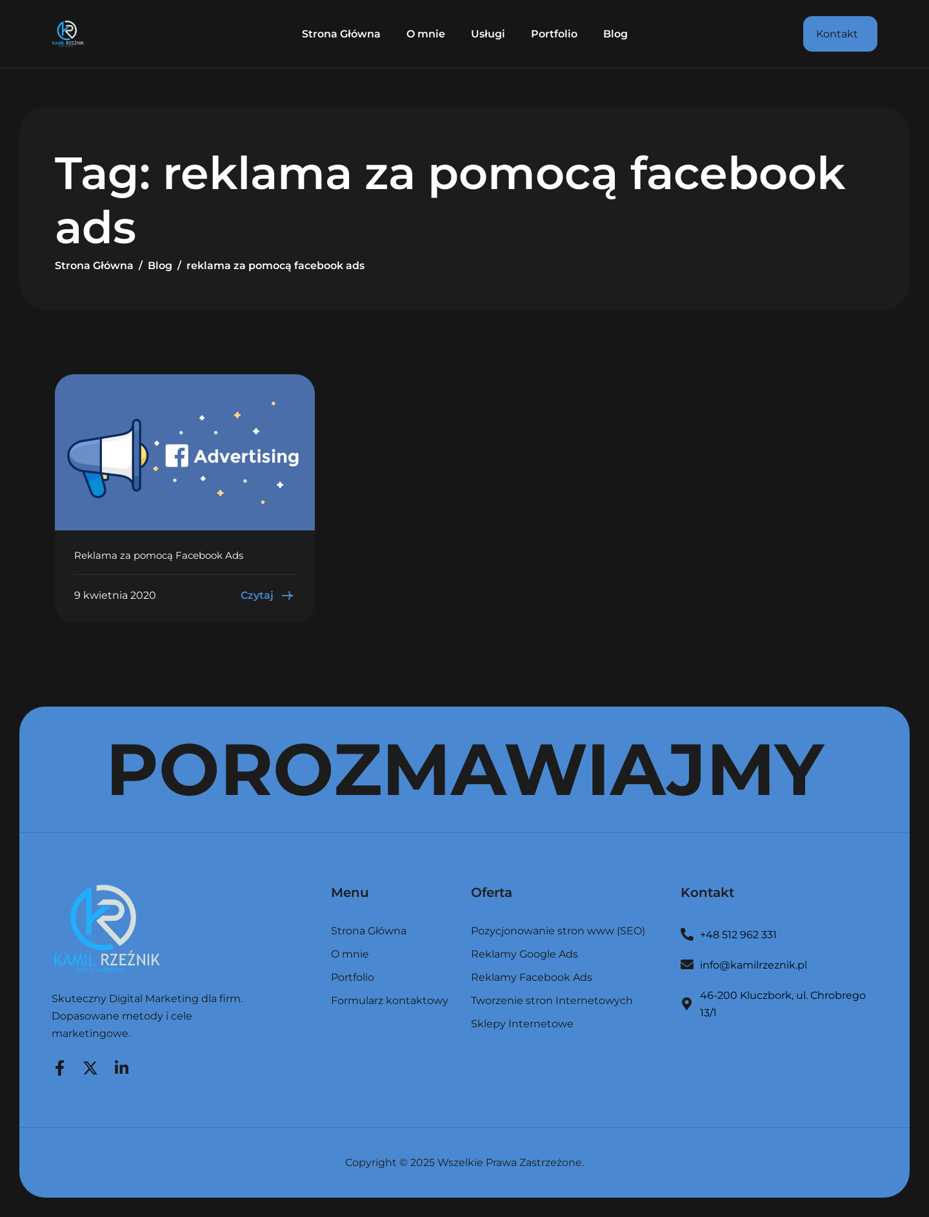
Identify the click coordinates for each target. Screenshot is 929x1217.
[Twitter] (90, 1066)
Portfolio (554, 34)
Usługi (488, 34)
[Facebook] (59, 1066)
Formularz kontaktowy (389, 1001)
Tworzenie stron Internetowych (552, 1001)
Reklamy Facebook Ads (531, 977)
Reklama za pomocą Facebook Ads (158, 555)
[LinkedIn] (121, 1066)
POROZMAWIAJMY (465, 769)
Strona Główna (341, 34)
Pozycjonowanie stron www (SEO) (558, 931)
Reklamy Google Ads (524, 954)
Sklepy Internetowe (522, 1024)
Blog (615, 34)
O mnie (425, 34)
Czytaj (268, 595)
